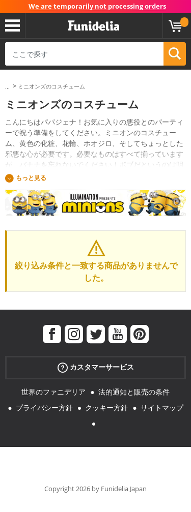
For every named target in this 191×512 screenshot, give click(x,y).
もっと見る (31, 177)
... (7, 87)
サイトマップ (162, 407)
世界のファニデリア (53, 392)
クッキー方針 (106, 407)
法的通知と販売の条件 (134, 392)
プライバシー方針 (44, 407)
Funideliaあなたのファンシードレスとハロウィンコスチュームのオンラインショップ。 (93, 26)
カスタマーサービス (96, 367)
